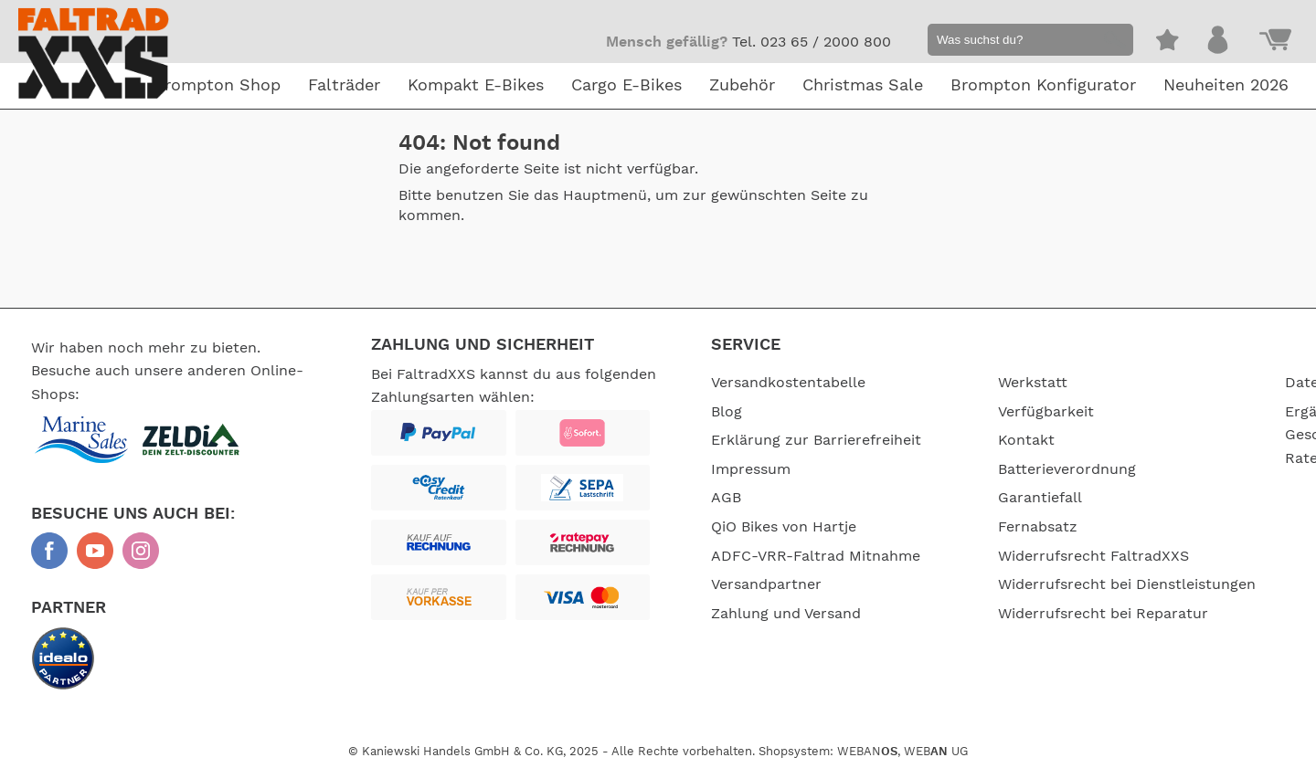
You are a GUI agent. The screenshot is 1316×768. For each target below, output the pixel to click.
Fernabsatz (1037, 527)
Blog (726, 412)
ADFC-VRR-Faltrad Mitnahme (815, 556)
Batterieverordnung (1067, 469)
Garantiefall (1040, 497)
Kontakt (1026, 440)
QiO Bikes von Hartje (783, 527)
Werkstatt (1032, 382)
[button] (1112, 42)
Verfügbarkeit (1046, 412)
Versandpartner (766, 584)
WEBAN (867, 752)
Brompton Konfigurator (1043, 86)
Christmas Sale (862, 86)
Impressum (751, 469)
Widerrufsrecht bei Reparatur (1103, 613)
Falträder (344, 86)
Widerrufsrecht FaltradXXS (1093, 556)
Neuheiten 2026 (1226, 86)
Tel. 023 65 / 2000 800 (811, 42)
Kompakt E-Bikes (476, 86)
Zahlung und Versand (786, 613)
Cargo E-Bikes (626, 86)
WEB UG (936, 752)
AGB (726, 497)
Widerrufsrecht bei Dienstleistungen (1127, 584)
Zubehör (742, 86)
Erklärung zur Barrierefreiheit (816, 440)
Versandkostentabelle (788, 382)
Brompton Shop (217, 86)
